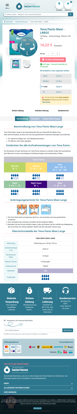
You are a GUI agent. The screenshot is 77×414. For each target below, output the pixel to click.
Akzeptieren (37, 408)
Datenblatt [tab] (35, 119)
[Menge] (53, 54)
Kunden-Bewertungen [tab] (51, 119)
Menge (42, 54)
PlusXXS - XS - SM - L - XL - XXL (60, 167)
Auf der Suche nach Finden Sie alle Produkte (55, 99)
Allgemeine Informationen (16, 388)
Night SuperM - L (36, 184)
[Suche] (38, 14)
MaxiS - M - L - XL (60, 184)
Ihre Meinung (10, 392)
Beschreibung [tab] (22, 119)
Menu (6, 383)
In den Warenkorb (53, 59)
